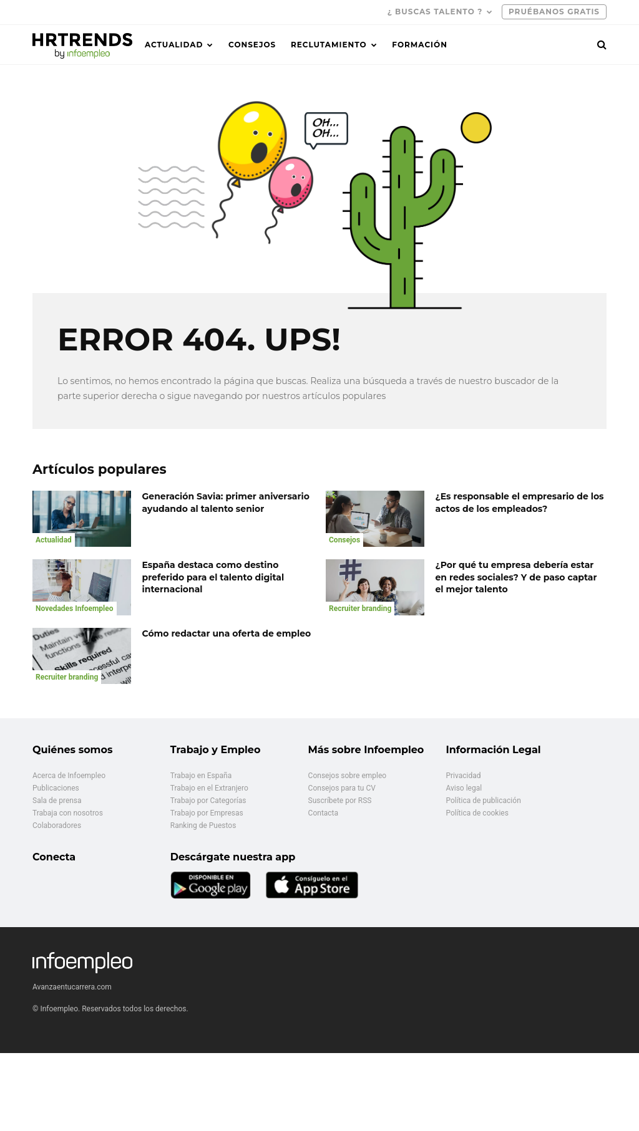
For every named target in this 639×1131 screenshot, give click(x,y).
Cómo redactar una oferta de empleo (226, 633)
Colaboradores (56, 825)
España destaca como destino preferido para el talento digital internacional (213, 577)
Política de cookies (477, 813)
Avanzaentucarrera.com (72, 987)
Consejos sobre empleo (347, 775)
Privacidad (463, 775)
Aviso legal (464, 788)
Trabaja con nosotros (67, 813)
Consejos (252, 44)
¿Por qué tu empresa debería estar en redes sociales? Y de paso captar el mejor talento (516, 577)
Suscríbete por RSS (340, 800)
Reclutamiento (329, 44)
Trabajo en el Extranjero (209, 788)
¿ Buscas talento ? (435, 11)
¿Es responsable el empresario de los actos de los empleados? (520, 502)
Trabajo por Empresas (206, 813)
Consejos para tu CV (342, 788)
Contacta (323, 813)
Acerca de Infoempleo (68, 775)
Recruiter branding (360, 608)
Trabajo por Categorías (208, 800)
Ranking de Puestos (203, 825)
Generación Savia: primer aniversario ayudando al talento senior (226, 502)
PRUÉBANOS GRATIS (554, 11)
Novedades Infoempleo (75, 608)
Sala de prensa (57, 800)
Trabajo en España (201, 775)
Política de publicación (483, 800)
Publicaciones (55, 788)
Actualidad (174, 44)
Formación (419, 44)
